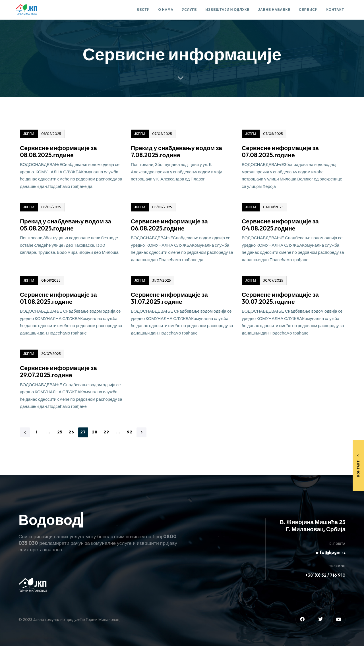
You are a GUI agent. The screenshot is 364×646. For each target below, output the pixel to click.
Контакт (335, 9)
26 (72, 432)
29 (106, 432)
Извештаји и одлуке (227, 9)
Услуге (189, 9)
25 (60, 432)
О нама (165, 9)
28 (95, 432)
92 (130, 432)
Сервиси (308, 9)
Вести (143, 9)
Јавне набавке (274, 9)
